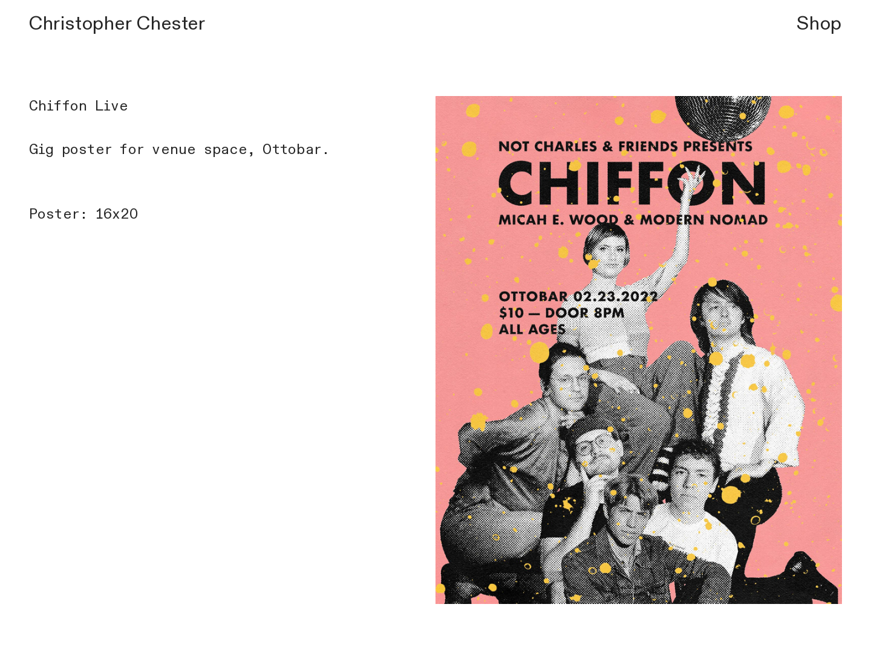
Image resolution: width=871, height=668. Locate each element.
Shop (819, 23)
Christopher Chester (117, 23)
